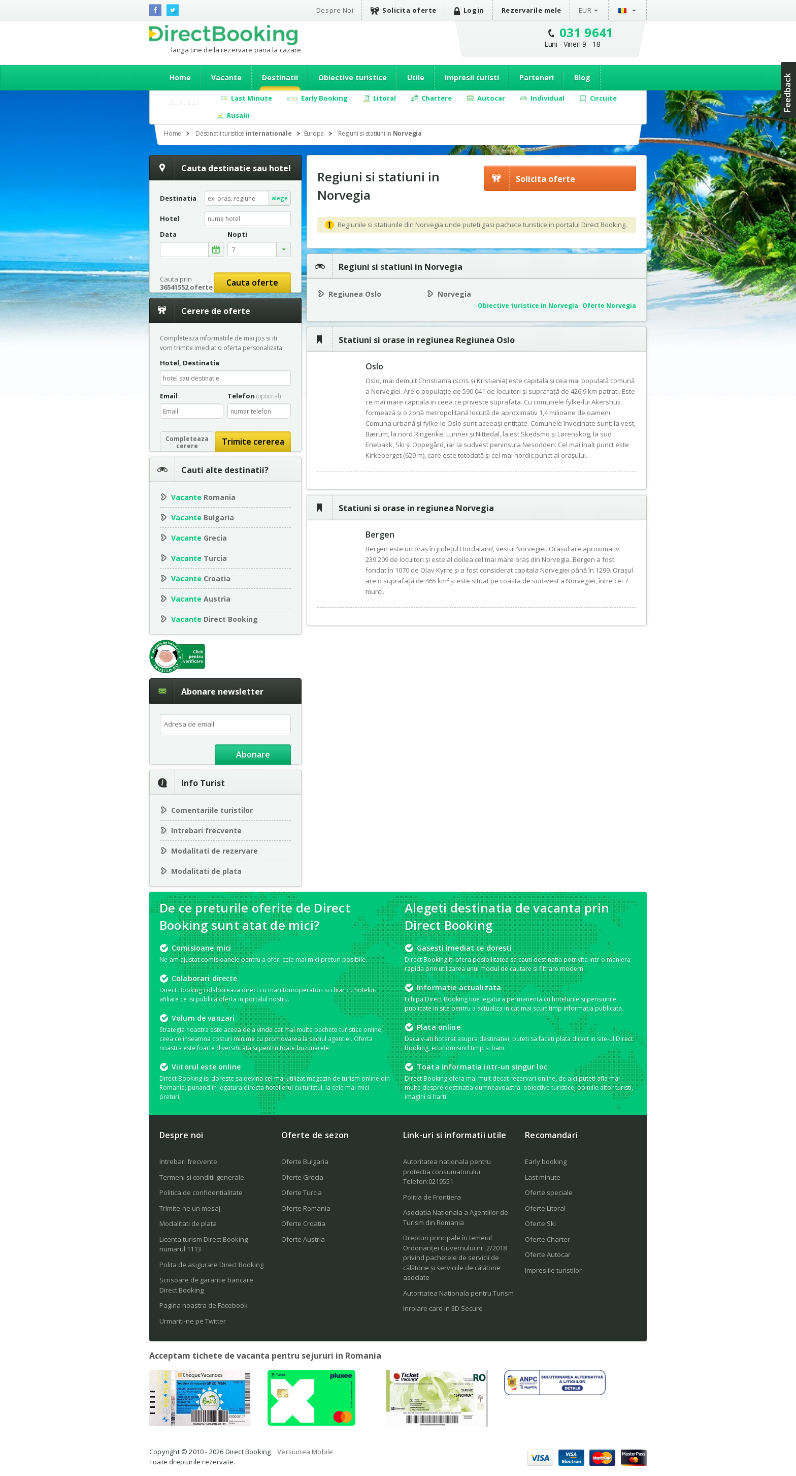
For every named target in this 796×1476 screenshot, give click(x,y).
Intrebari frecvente (206, 830)
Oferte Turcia (301, 1192)
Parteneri (536, 77)
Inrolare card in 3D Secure (443, 1308)
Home (180, 77)
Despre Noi (334, 10)
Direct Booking (223, 35)
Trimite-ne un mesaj (189, 1208)
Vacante (226, 77)
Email (169, 395)
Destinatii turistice (243, 133)
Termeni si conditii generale (201, 1177)
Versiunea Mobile (305, 1451)
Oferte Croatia (303, 1223)
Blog (582, 77)
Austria (200, 599)
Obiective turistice (352, 77)
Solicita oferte (404, 10)
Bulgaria (202, 517)
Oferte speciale (549, 1192)
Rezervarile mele (531, 10)
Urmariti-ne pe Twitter (192, 1321)
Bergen (380, 534)
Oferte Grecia (302, 1177)
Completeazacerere (187, 442)
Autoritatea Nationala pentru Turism (458, 1293)
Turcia (199, 558)
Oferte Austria (303, 1239)
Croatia (200, 578)
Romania (203, 497)
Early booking (546, 1161)
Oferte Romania (305, 1208)
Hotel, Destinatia (189, 362)
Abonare (253, 754)
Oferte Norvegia (609, 305)
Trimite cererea (253, 441)
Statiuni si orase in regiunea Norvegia (416, 508)
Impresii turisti (472, 77)
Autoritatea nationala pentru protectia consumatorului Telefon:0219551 (447, 1171)
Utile (415, 77)
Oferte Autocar (548, 1254)
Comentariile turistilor (212, 810)
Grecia (199, 538)
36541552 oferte (186, 287)
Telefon (254, 395)
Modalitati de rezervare (214, 851)
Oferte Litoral (545, 1208)
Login (469, 10)
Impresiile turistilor (553, 1270)
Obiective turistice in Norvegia (528, 305)
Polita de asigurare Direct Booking (211, 1264)
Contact (184, 102)
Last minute (542, 1177)
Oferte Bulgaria (304, 1161)
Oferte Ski (540, 1223)
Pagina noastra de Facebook (203, 1305)
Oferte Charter (547, 1239)
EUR (585, 10)
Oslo (374, 366)
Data (168, 234)
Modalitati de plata (206, 871)
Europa (314, 133)
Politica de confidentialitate (201, 1192)
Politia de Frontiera (432, 1197)
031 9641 (586, 32)
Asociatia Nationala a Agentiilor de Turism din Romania (455, 1217)
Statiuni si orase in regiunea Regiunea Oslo (427, 340)
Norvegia (454, 294)
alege (280, 198)
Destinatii (280, 77)
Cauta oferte (252, 282)
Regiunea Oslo (354, 294)
